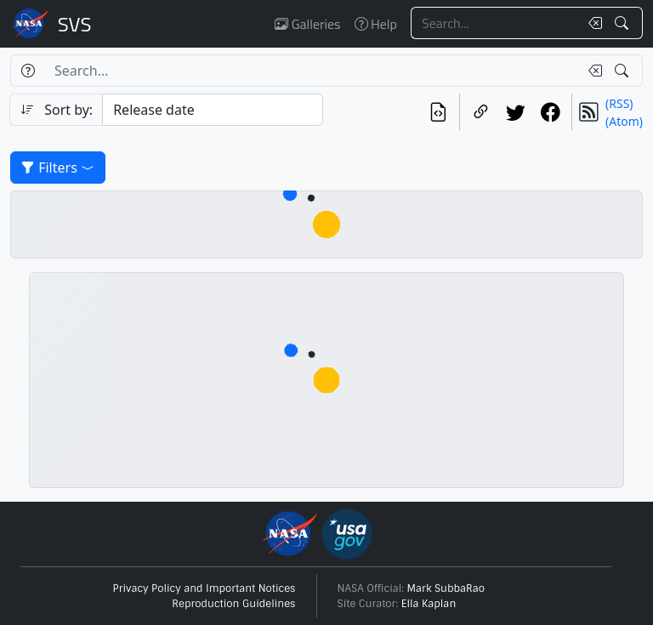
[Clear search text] (591, 23)
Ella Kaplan (429, 604)
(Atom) (624, 121)
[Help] (27, 70)
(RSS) (619, 103)
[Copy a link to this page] (481, 112)
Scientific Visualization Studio (75, 24)
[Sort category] (212, 110)
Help (376, 24)
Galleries (307, 24)
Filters (57, 167)
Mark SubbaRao (446, 588)
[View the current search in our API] (438, 112)
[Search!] (624, 23)
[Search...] (495, 23)
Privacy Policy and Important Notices (204, 588)
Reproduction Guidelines (233, 604)
